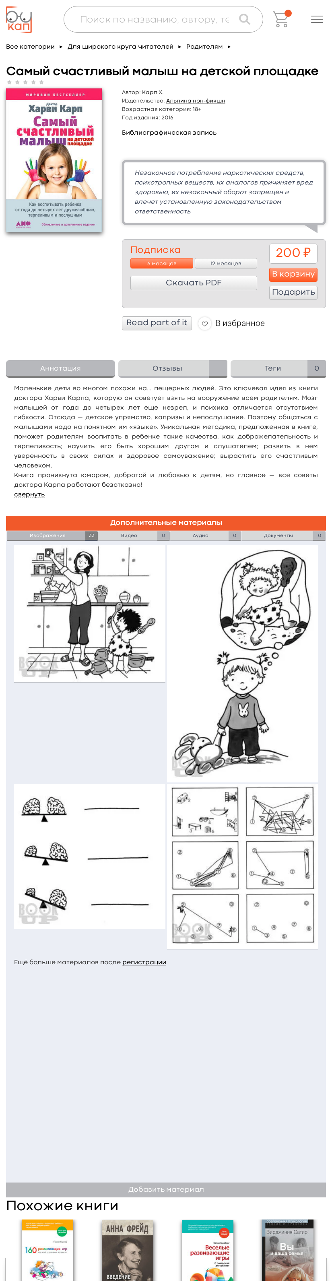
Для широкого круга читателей (120, 47)
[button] (317, 19)
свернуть (29, 495)
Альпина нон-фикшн (195, 100)
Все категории (30, 47)
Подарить (293, 292)
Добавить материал (166, 1190)
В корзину (293, 274)
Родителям (204, 47)
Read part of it (157, 323)
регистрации (144, 962)
